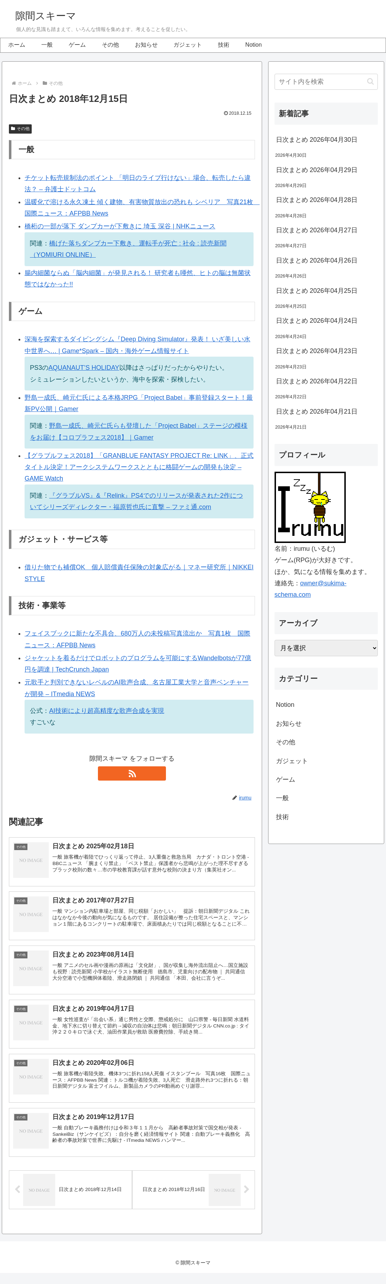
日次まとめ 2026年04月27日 (317, 230)
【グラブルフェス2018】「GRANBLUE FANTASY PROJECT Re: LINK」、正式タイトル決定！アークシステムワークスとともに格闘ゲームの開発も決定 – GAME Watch (139, 467)
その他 (20, 128)
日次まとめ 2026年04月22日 (317, 381)
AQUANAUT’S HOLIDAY (83, 367)
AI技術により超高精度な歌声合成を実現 (106, 710)
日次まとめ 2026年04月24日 (317, 320)
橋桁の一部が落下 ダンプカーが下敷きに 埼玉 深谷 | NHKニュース (120, 226)
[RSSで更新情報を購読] (132, 773)
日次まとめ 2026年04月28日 (317, 199)
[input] (326, 82)
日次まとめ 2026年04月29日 (317, 170)
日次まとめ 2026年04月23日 (317, 350)
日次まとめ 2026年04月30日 (317, 139)
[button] (370, 81)
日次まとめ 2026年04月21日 (317, 411)
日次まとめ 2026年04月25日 (317, 290)
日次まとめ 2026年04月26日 (317, 260)
